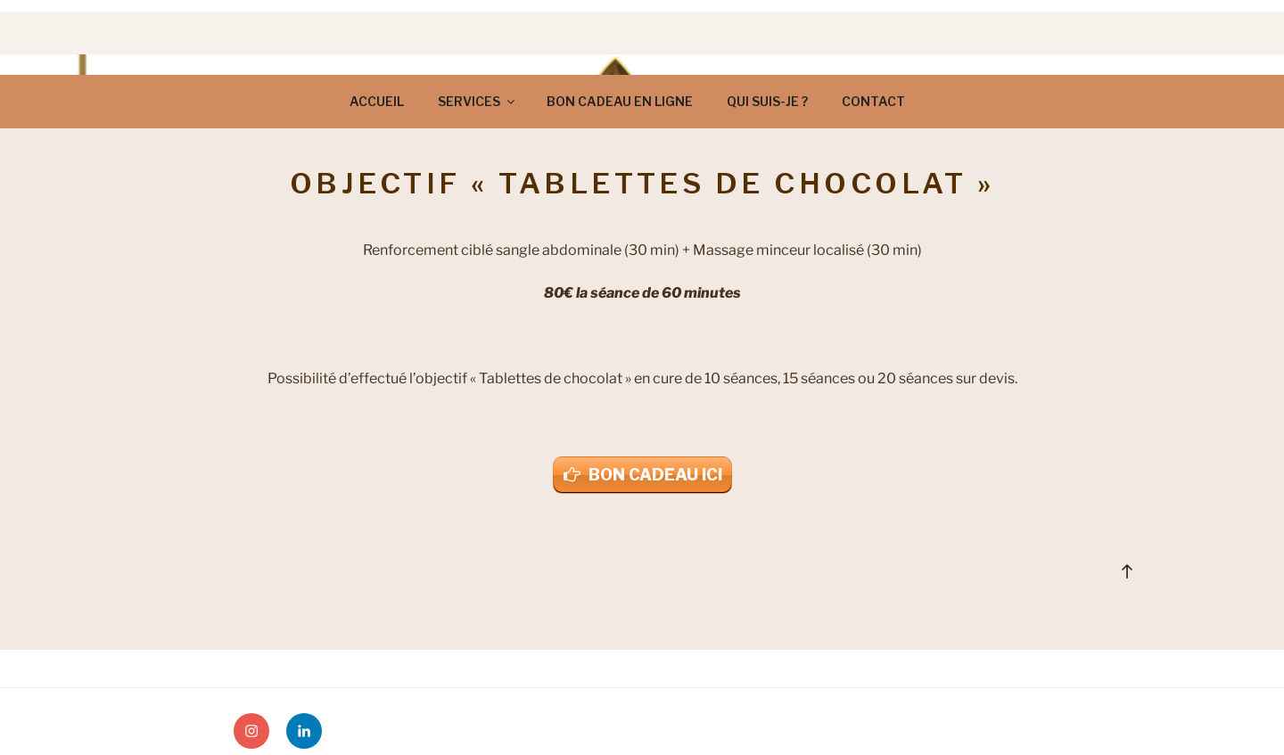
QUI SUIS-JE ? (767, 101)
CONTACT (873, 101)
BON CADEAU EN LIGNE (620, 101)
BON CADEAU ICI (655, 474)
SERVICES (477, 101)
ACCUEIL (377, 101)
